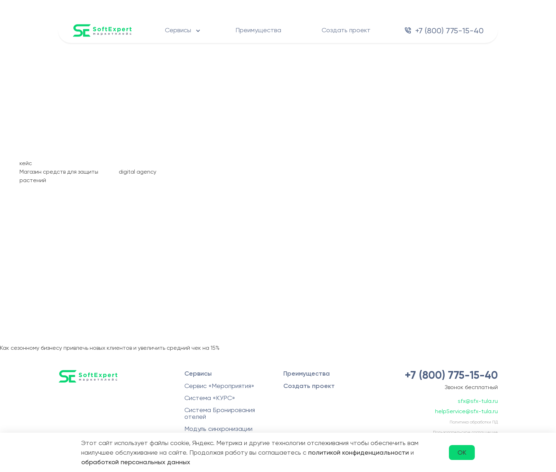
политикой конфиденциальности (358, 452)
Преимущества (258, 30)
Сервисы (178, 30)
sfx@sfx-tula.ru (478, 401)
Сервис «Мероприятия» (219, 385)
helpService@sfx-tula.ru (466, 411)
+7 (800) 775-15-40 (449, 30)
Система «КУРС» (209, 397)
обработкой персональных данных (135, 462)
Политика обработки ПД (474, 422)
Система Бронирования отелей (219, 413)
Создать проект (346, 30)
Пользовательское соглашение (465, 432)
